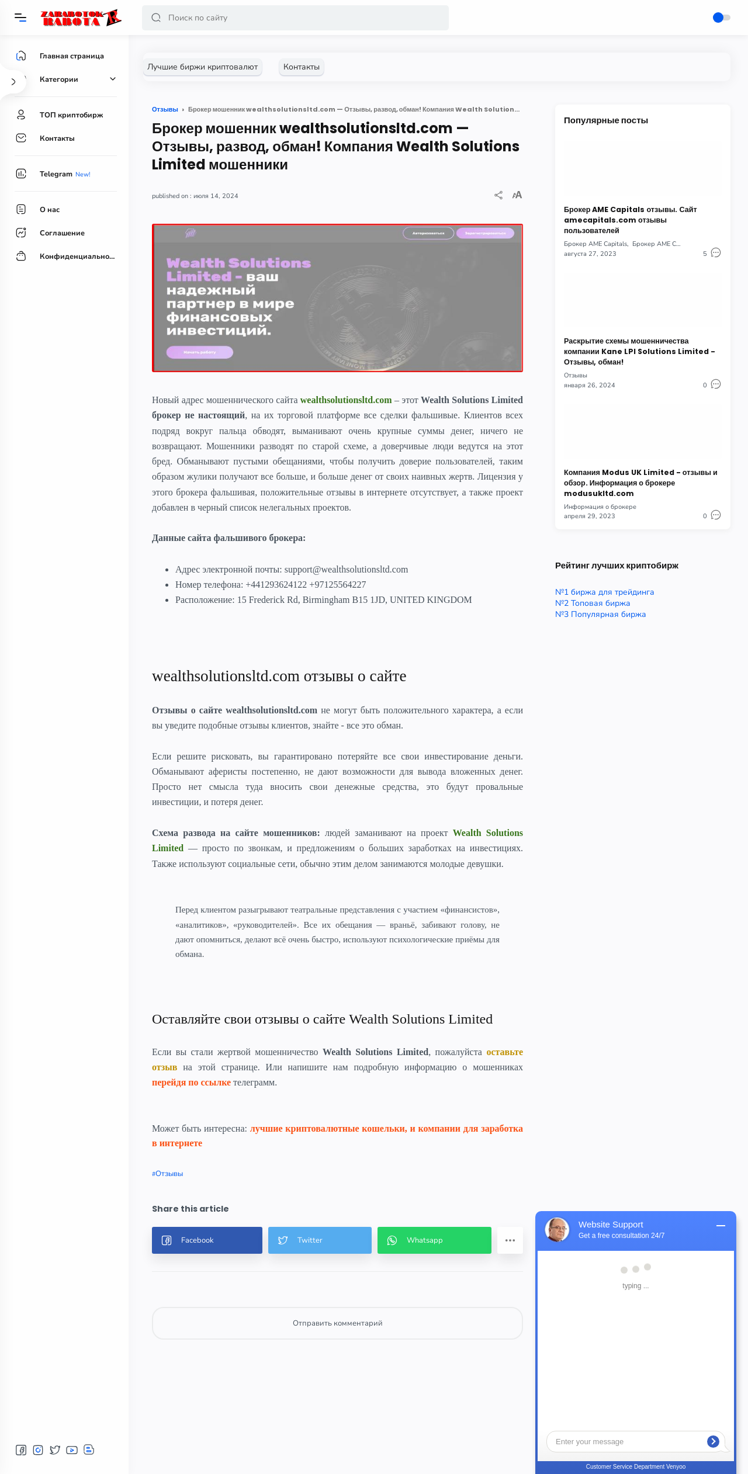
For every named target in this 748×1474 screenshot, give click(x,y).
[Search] (295, 17)
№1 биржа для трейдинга (604, 592)
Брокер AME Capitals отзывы (675, 244)
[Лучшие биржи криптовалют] (202, 66)
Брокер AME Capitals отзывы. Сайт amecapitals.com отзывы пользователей (630, 219)
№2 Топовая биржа (593, 603)
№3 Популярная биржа (600, 614)
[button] (156, 17)
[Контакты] (301, 66)
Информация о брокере (600, 506)
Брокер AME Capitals (595, 244)
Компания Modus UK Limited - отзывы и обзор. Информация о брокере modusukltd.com (641, 482)
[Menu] (20, 17)
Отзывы (169, 1173)
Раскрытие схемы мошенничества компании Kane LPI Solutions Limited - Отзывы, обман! (639, 351)
